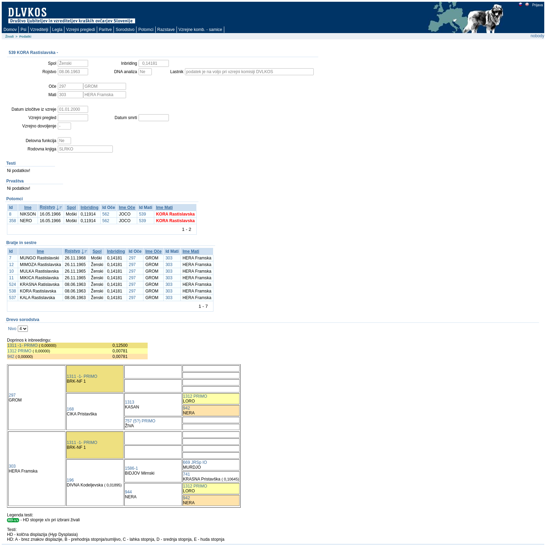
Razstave (166, 29)
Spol (71, 207)
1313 (129, 402)
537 (12, 297)
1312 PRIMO (19, 351)
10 (11, 271)
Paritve (105, 29)
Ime (28, 207)
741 (186, 474)
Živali (9, 36)
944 (128, 492)
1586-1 (131, 468)
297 (132, 258)
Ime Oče (127, 207)
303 (168, 258)
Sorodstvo (125, 29)
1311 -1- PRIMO (22, 345)
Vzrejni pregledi (80, 29)
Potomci (145, 29)
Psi (23, 29)
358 (12, 220)
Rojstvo (47, 207)
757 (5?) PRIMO (140, 421)
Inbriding (89, 207)
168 (70, 409)
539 (142, 214)
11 (11, 277)
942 (10, 356)
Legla (57, 29)
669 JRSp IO (195, 462)
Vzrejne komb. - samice (200, 29)
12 (11, 264)
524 (12, 284)
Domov (10, 29)
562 (105, 214)
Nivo (12, 328)
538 (12, 291)
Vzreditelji (39, 29)
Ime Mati (164, 207)
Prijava (537, 5)
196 (70, 480)
